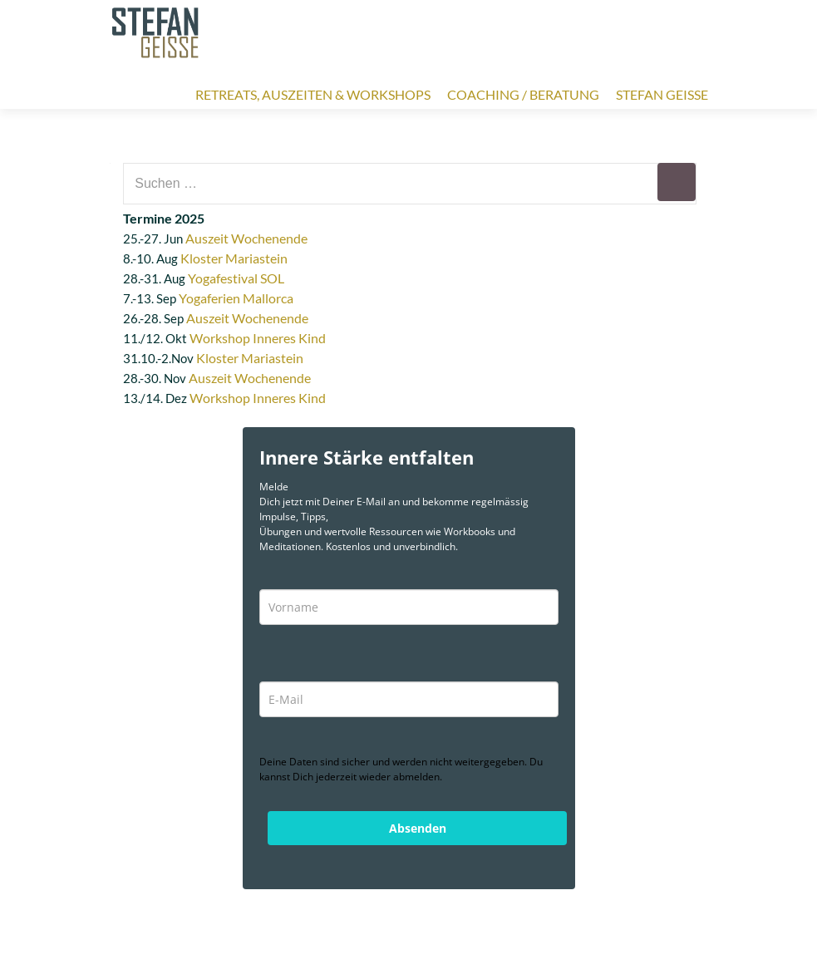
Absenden (417, 828)
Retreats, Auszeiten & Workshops (313, 94)
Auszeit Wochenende (246, 238)
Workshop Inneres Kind (257, 338)
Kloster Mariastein (234, 258)
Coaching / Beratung (523, 94)
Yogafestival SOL (236, 278)
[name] (409, 607)
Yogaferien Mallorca (236, 298)
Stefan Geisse (662, 94)
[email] (409, 699)
